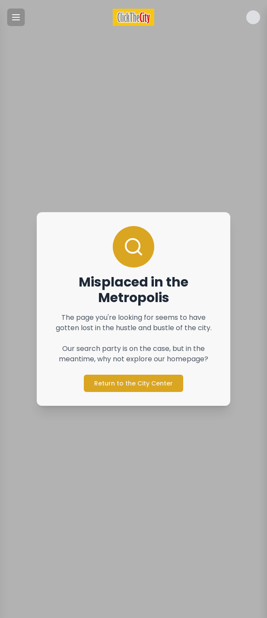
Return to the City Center (133, 383)
